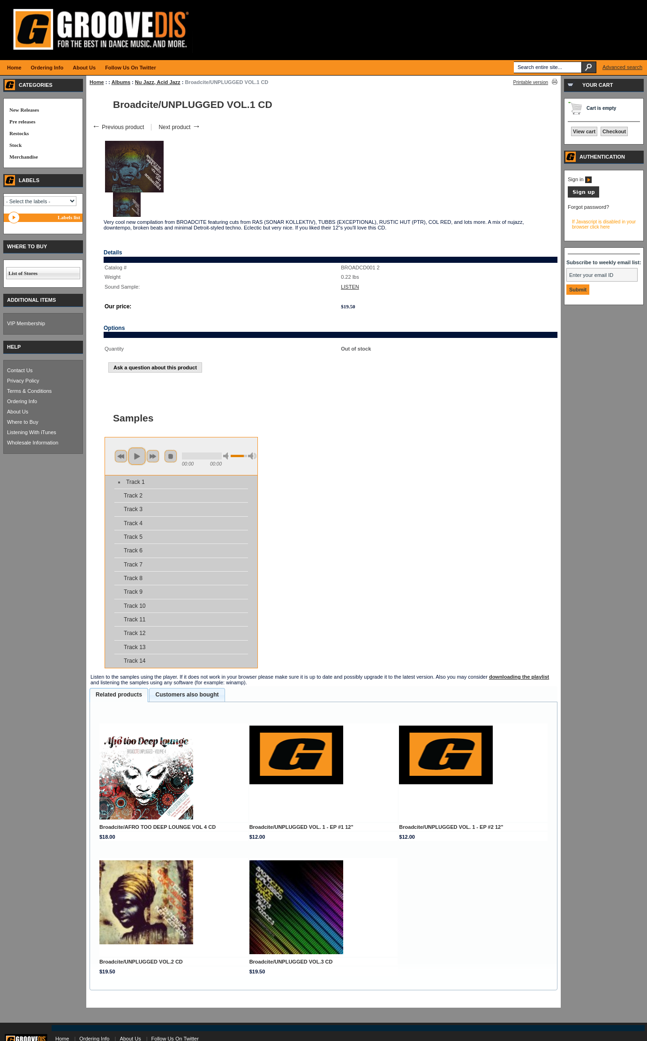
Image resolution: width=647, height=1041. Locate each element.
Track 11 (135, 619)
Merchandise (23, 157)
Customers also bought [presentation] (186, 694)
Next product (179, 127)
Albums (121, 82)
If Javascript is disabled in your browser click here (604, 224)
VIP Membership (26, 323)
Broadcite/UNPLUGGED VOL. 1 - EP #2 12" (451, 827)
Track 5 (133, 537)
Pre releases (22, 121)
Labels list (69, 217)
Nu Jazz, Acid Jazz (158, 82)
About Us (17, 411)
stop (170, 456)
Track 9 (133, 592)
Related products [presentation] (119, 694)
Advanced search (622, 67)
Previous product (118, 127)
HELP (14, 347)
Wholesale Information (32, 442)
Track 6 (133, 550)
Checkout (614, 131)
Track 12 (135, 633)
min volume (227, 455)
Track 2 (133, 495)
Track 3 (133, 509)
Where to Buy (22, 422)
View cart (584, 131)
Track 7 (133, 564)
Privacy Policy (23, 380)
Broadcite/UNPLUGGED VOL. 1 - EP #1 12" (301, 827)
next (152, 456)
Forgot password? (588, 207)
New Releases (24, 110)
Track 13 (135, 647)
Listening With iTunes (31, 432)
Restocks (19, 133)
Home (97, 82)
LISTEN (350, 287)
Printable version (530, 82)
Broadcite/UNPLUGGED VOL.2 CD (141, 961)
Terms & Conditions (29, 391)
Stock (15, 145)
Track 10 (135, 606)
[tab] (119, 695)
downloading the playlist (519, 677)
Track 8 (133, 578)
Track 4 (133, 523)
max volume (252, 455)
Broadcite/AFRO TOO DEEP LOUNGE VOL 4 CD (157, 827)
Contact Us (19, 370)
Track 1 (135, 482)
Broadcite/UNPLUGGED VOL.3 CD (291, 961)
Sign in (580, 179)
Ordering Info (22, 401)
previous (121, 456)
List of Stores (23, 273)
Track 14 (135, 661)
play (137, 456)
